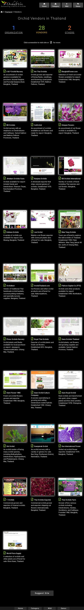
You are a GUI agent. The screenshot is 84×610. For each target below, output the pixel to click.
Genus (63, 608)
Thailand (8, 12)
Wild (50, 608)
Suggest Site (42, 593)
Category (35, 608)
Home (20, 608)
